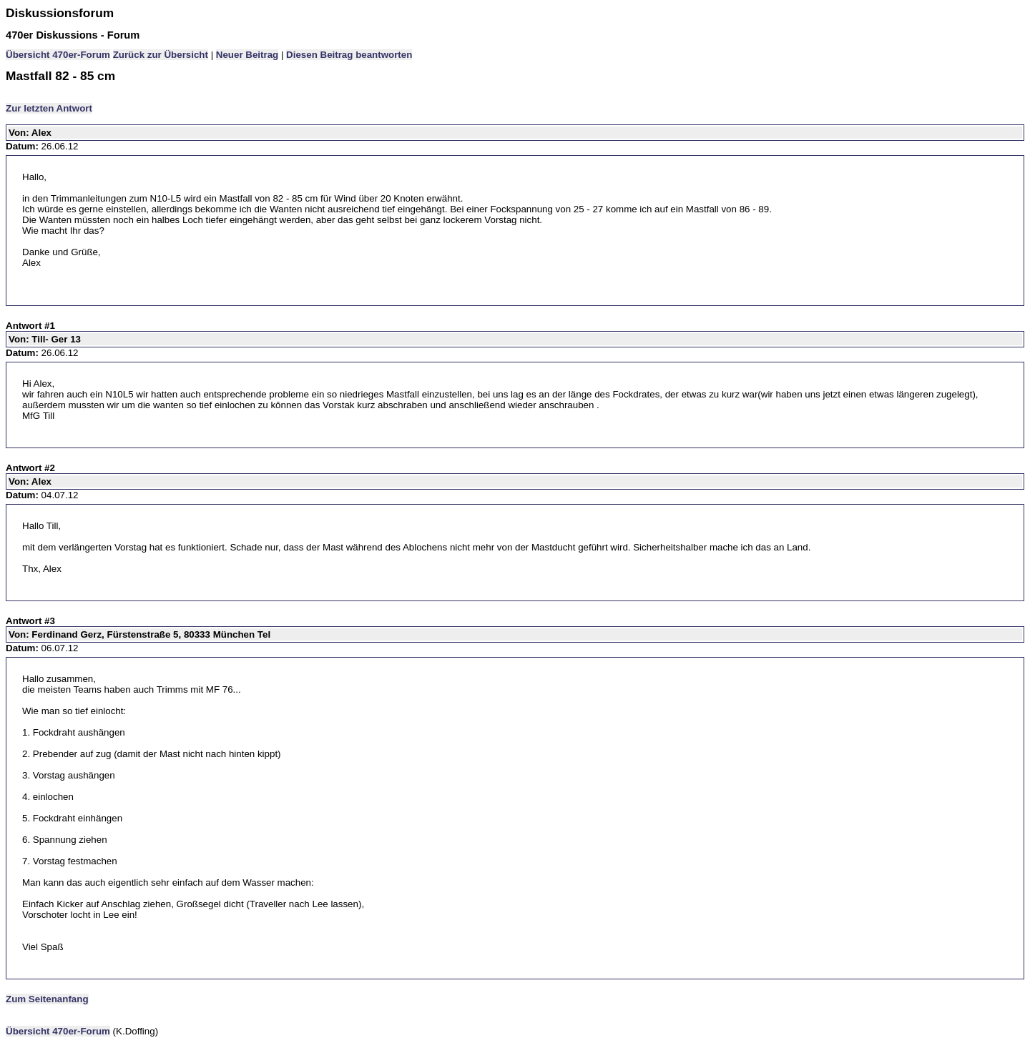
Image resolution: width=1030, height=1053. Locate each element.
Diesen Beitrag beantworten (349, 54)
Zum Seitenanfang (47, 999)
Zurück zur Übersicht (160, 54)
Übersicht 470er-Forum (58, 54)
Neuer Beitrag (247, 54)
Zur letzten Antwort (49, 108)
